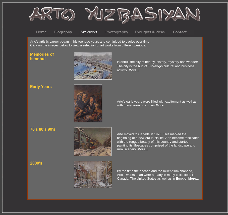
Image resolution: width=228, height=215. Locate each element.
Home (44, 32)
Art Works (92, 32)
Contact (183, 32)
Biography (66, 32)
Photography (119, 32)
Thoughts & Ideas (153, 32)
